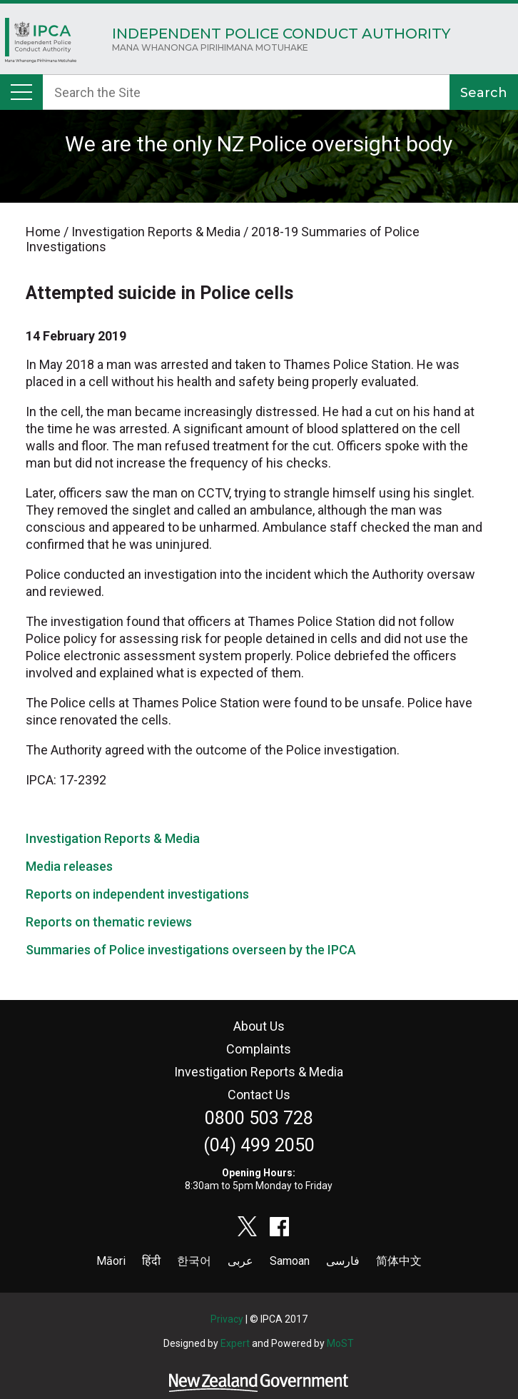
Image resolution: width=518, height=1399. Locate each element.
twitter (248, 1226)
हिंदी (151, 1261)
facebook (280, 1226)
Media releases (69, 866)
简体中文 (399, 1261)
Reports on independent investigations (137, 894)
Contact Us (259, 1094)
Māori (111, 1261)
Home (40, 44)
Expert (235, 1343)
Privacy (226, 1319)
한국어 (194, 1261)
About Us (259, 1026)
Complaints (258, 1048)
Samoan (290, 1261)
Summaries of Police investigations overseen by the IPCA (191, 949)
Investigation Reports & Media (113, 838)
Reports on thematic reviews (109, 921)
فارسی (343, 1261)
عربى (240, 1261)
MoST (340, 1343)
